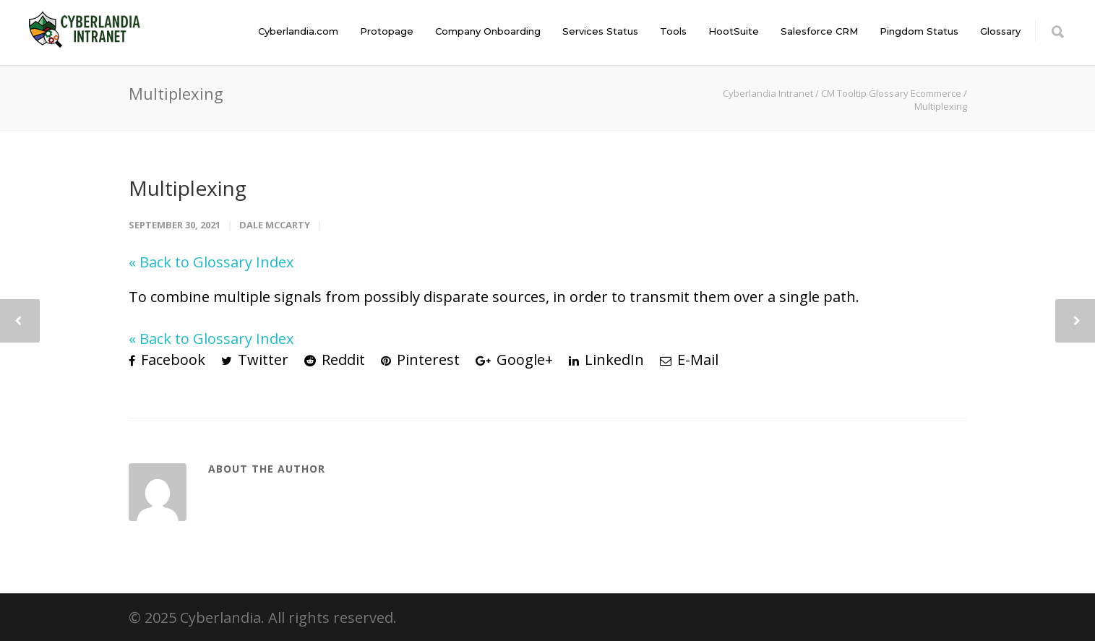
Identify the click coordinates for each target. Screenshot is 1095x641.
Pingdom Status (919, 31)
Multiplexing (187, 188)
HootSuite (733, 31)
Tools (673, 31)
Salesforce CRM (819, 31)
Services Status (600, 31)
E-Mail (689, 359)
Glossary (1000, 31)
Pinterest (420, 359)
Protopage (386, 31)
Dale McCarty (274, 224)
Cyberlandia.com (298, 31)
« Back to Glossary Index (211, 262)
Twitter (254, 359)
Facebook (167, 359)
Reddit (334, 359)
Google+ (514, 359)
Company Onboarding (488, 31)
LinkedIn (606, 359)
